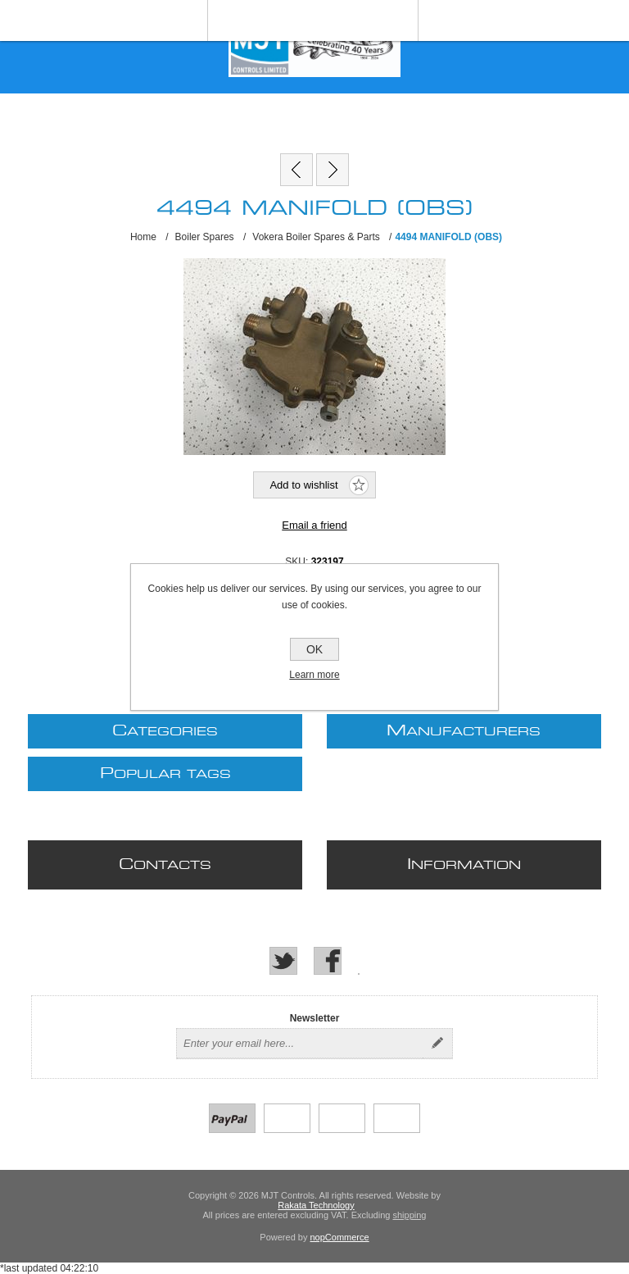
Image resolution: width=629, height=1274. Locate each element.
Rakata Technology (316, 1205)
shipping (409, 1215)
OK (314, 649)
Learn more (314, 674)
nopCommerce (339, 1237)
